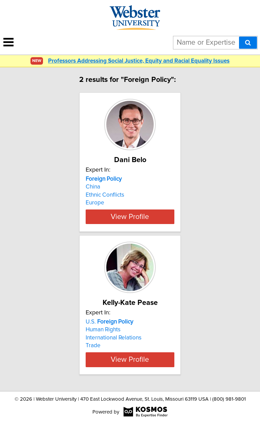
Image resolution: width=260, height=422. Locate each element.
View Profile (130, 216)
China (93, 187)
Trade (93, 345)
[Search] (248, 43)
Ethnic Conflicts (105, 195)
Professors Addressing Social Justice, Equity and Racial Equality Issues (139, 61)
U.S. (109, 322)
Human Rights (103, 330)
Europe (95, 203)
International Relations (114, 338)
